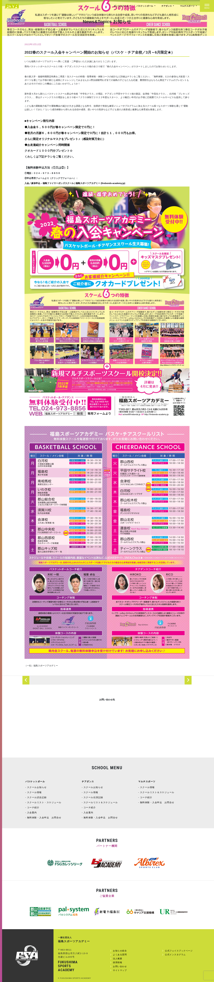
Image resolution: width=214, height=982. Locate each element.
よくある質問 (120, 954)
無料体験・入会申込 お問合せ (44, 817)
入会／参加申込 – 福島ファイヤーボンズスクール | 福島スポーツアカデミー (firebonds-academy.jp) (75, 183)
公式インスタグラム (175, 954)
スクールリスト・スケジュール (44, 802)
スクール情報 (34, 792)
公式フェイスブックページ (179, 951)
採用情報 (117, 962)
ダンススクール (121, 6)
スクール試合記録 (37, 797)
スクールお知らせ (37, 787)
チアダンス (166, 6)
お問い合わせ (120, 966)
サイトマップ (120, 970)
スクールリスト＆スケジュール (101, 802)
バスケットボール (145, 6)
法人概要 (117, 958)
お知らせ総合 (120, 951)
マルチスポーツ (187, 6)
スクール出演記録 (93, 797)
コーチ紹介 (33, 807)
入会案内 (32, 812)
